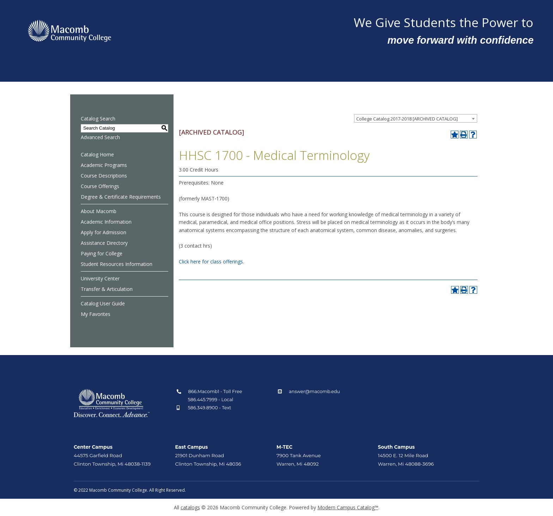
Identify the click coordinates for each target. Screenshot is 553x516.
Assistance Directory (104, 243)
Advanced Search (100, 137)
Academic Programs (104, 165)
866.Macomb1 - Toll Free (215, 391)
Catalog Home (97, 154)
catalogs (190, 507)
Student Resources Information (116, 264)
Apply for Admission (103, 232)
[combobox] (415, 118)
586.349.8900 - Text (209, 407)
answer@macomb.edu (314, 391)
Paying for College (101, 253)
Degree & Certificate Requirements (121, 196)
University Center (100, 278)
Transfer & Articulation (107, 289)
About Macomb (98, 211)
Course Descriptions (104, 175)
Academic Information (106, 221)
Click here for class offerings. (211, 261)
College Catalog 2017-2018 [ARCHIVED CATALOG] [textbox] (407, 119)
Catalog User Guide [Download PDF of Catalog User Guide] (103, 303)
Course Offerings (100, 186)
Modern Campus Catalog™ (347, 507)
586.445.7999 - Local (210, 399)
